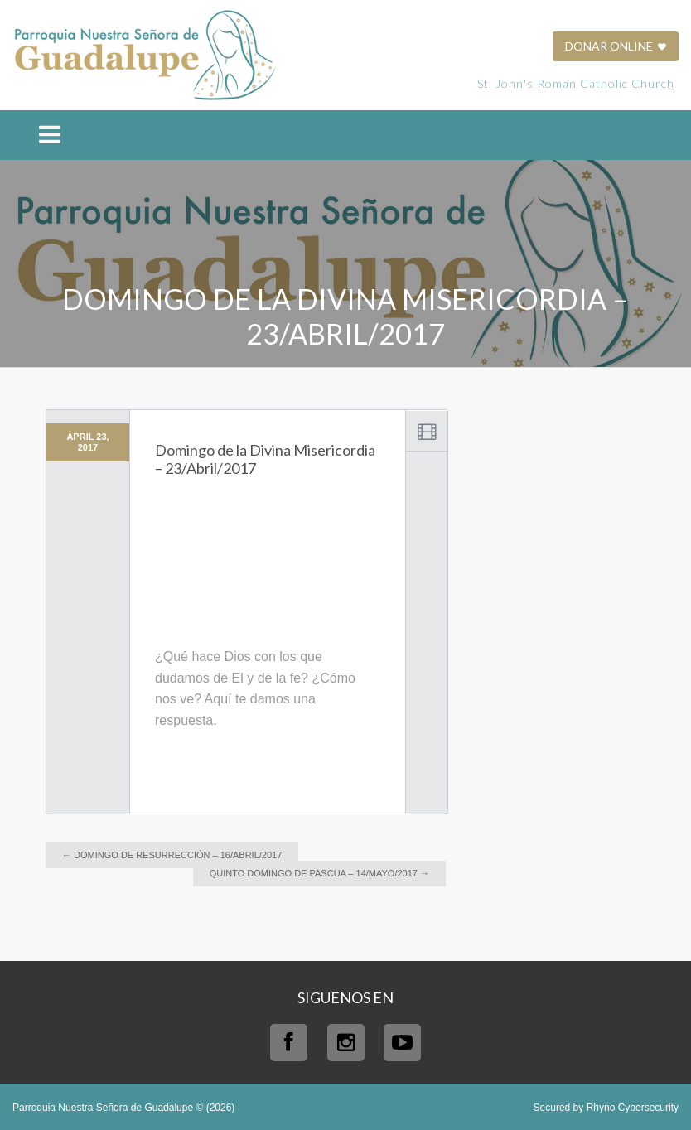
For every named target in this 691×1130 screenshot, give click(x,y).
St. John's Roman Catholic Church (575, 83)
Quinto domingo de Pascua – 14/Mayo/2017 (319, 873)
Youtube (402, 1042)
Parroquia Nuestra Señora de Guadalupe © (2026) (123, 1107)
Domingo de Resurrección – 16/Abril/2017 (172, 855)
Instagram (346, 1042)
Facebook (288, 1042)
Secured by (606, 1107)
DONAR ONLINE (615, 46)
